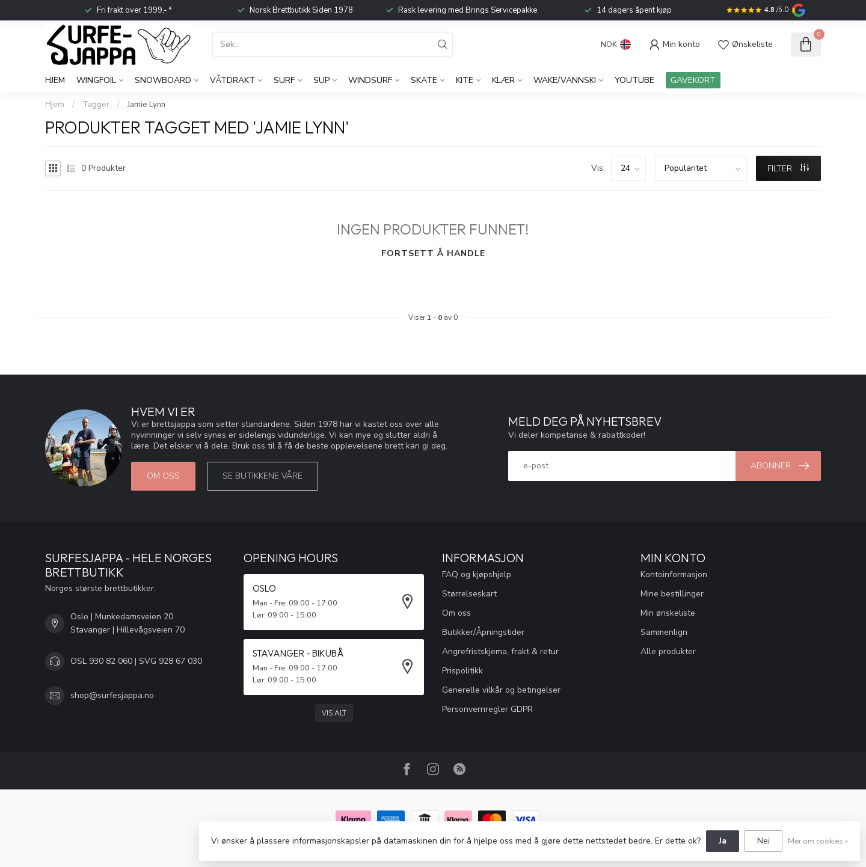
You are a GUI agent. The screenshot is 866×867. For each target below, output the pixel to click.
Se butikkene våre (262, 476)
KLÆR (503, 80)
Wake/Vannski (564, 80)
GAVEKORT (693, 80)
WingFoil (96, 80)
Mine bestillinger (672, 593)
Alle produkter (668, 651)
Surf (284, 80)
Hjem (55, 80)
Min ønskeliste (667, 613)
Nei (763, 841)
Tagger (95, 104)
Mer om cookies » (818, 841)
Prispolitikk (462, 670)
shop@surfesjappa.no (112, 695)
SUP (321, 80)
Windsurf (370, 80)
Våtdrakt (232, 80)
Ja (722, 841)
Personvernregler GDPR (487, 709)
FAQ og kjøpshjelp (476, 574)
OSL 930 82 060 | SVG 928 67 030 (136, 661)
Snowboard (163, 80)
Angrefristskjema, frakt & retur (500, 651)
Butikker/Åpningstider (483, 632)
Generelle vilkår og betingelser (501, 690)
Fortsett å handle (433, 253)
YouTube (634, 80)
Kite (464, 80)
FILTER (788, 168)
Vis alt (334, 713)
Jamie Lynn (146, 104)
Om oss (163, 476)
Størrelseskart (469, 593)
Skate (424, 80)
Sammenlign (663, 632)
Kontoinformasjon (673, 574)
